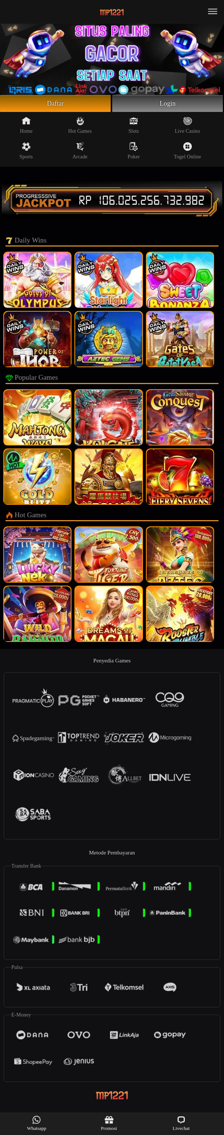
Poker (134, 150)
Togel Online (187, 150)
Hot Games (80, 125)
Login (168, 103)
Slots (133, 125)
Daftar (55, 103)
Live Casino (187, 125)
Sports (26, 150)
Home (26, 125)
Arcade (80, 150)
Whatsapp (36, 1123)
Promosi (109, 1123)
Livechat (181, 1123)
